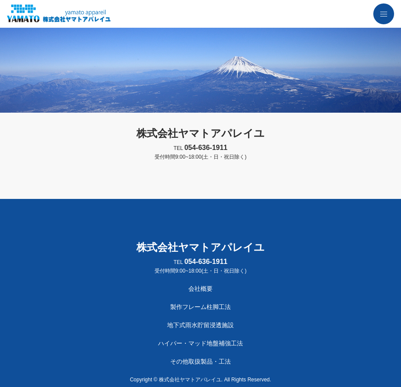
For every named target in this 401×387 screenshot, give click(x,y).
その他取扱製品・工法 (200, 361)
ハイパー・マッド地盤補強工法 (200, 343)
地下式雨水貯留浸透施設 (200, 325)
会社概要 (200, 288)
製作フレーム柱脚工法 (200, 306)
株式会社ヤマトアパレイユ (200, 133)
